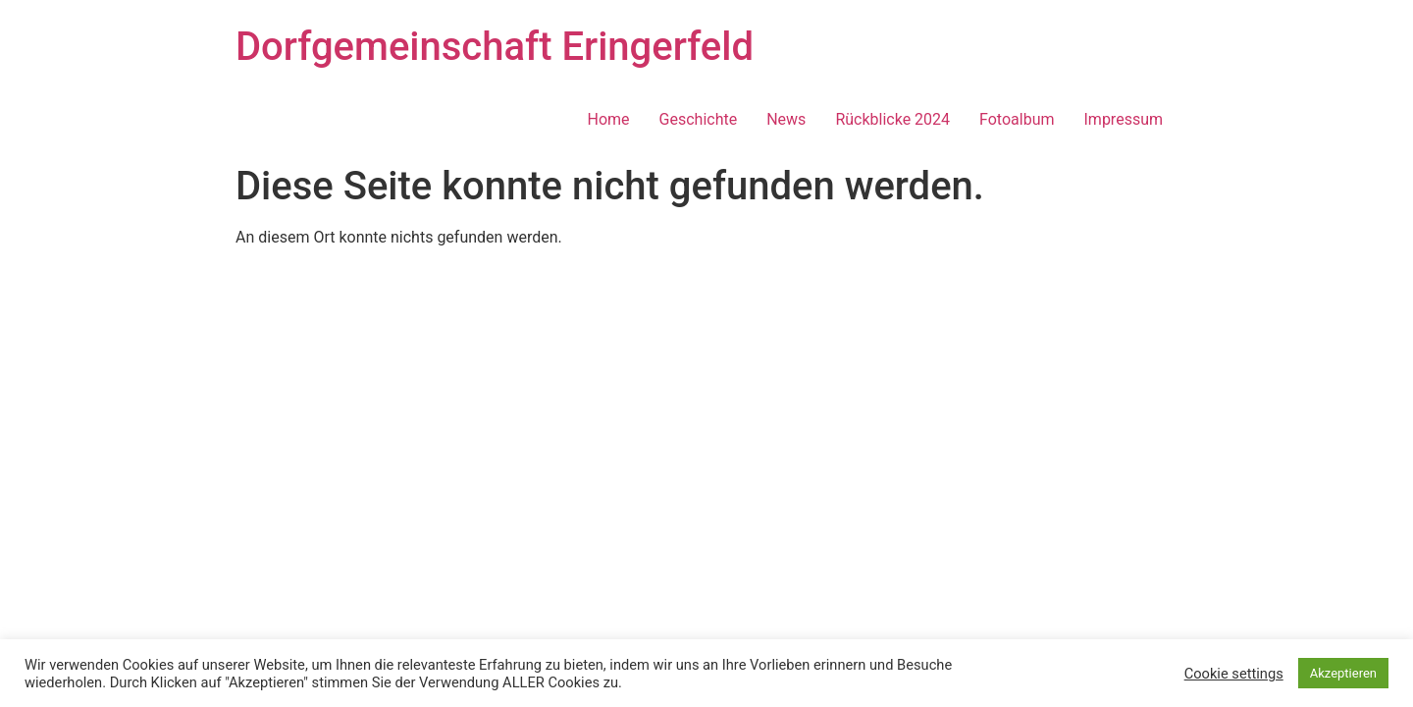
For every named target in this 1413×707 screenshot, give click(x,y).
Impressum (1124, 119)
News (786, 119)
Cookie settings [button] (1233, 673)
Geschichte (698, 119)
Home (609, 119)
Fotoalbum (1016, 119)
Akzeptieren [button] (1343, 673)
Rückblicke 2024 (892, 119)
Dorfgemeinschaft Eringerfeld (495, 47)
